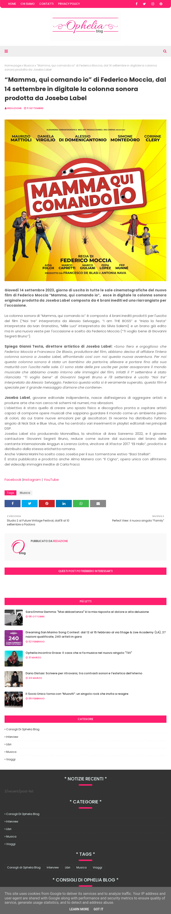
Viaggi (11, 759)
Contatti (46, 4)
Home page (13, 65)
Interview (12, 737)
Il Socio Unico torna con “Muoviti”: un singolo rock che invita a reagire (77, 694)
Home (12, 4)
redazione (14, 108)
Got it (98, 909)
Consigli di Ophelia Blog (22, 729)
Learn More (79, 909)
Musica (29, 65)
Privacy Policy (69, 4)
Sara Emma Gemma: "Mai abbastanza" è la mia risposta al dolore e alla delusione (87, 612)
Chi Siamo (28, 4)
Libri (8, 744)
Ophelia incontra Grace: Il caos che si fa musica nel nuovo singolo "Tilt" (79, 653)
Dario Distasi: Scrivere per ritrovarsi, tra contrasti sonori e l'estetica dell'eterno (84, 673)
